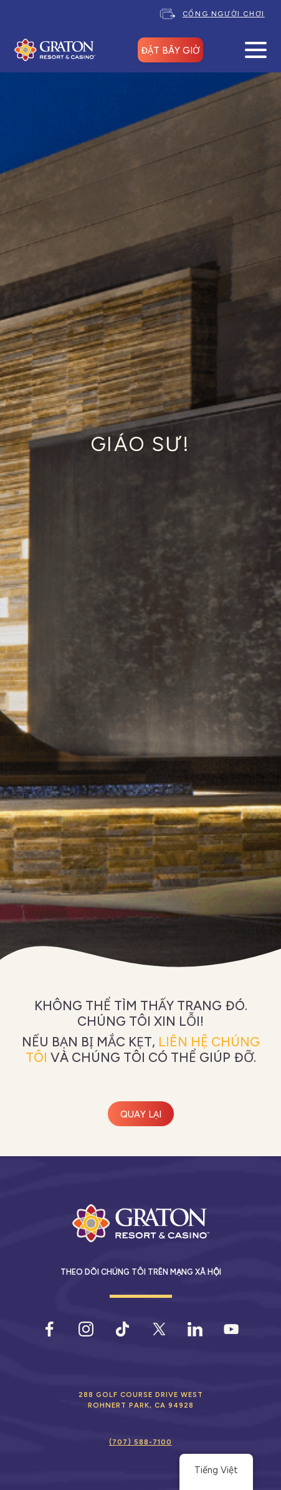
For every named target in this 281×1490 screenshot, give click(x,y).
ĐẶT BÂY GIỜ (170, 50)
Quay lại (140, 1114)
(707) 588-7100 (140, 1442)
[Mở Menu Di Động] (256, 50)
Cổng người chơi (224, 13)
